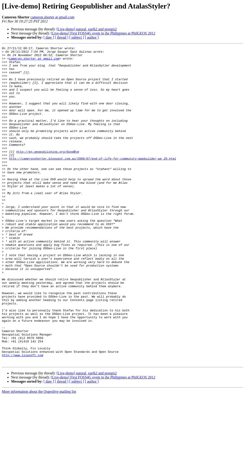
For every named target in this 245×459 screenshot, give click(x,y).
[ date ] (49, 37)
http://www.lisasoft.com (22, 417)
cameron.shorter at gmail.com (52, 17)
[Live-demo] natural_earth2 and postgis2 (86, 29)
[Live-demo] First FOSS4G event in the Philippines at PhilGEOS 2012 (103, 33)
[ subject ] (76, 37)
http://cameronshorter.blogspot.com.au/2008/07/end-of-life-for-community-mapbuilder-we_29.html (92, 181)
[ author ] (92, 37)
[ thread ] (61, 37)
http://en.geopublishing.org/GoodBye (47, 173)
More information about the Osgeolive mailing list (39, 455)
